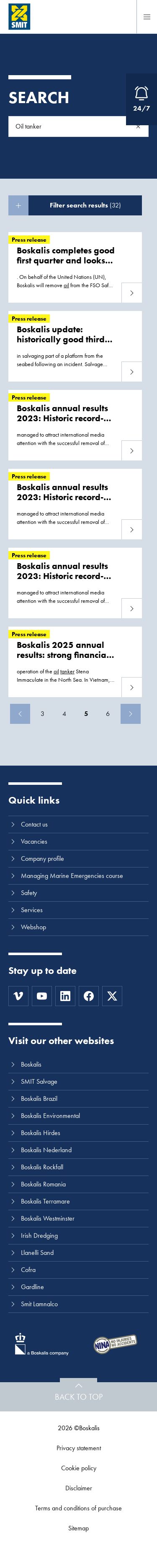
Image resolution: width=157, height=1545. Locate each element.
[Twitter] (112, 996)
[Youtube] (42, 996)
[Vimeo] (18, 996)
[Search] (138, 126)
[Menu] (147, 17)
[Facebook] (89, 996)
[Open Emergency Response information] (141, 99)
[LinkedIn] (65, 996)
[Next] (131, 714)
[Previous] (20, 714)
